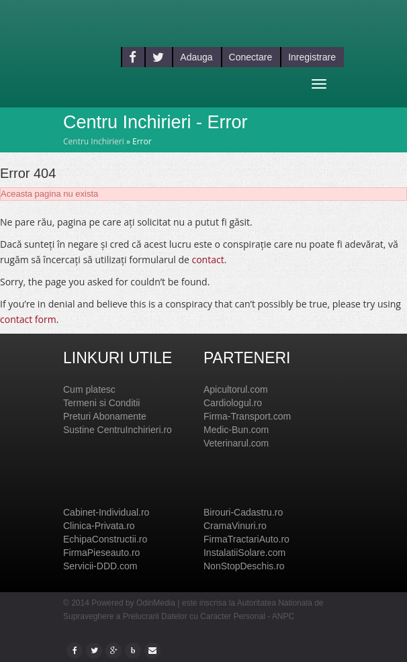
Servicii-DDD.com (100, 566)
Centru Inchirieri (93, 141)
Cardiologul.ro (233, 402)
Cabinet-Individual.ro (106, 512)
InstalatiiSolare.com (244, 552)
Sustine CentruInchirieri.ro (117, 429)
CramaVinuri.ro (235, 525)
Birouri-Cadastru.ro (243, 512)
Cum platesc (89, 389)
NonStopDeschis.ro (244, 566)
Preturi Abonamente (104, 416)
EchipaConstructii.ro (105, 539)
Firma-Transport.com (247, 416)
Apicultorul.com (236, 389)
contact (207, 259)
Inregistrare (312, 57)
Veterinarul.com (236, 443)
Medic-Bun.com (236, 429)
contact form (28, 319)
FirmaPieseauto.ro (101, 552)
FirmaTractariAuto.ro (246, 539)
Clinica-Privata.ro (99, 525)
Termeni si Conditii (101, 402)
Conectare (251, 57)
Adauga (196, 57)
